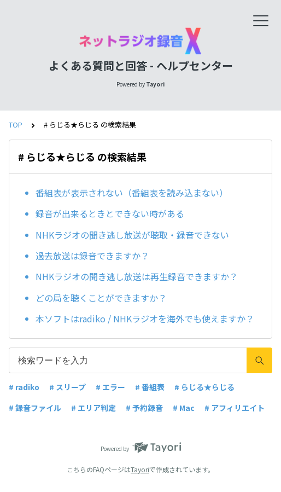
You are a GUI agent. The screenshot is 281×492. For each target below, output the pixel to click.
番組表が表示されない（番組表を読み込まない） (132, 192)
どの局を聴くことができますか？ (101, 297)
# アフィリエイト (234, 407)
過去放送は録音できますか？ (92, 255)
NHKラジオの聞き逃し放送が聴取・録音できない (132, 234)
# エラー (110, 386)
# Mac (184, 407)
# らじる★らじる (204, 386)
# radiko (24, 386)
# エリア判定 (93, 407)
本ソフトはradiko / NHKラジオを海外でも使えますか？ (145, 318)
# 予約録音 (144, 407)
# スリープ (67, 386)
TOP (15, 124)
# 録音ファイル (35, 407)
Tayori (140, 469)
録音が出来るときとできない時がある (110, 213)
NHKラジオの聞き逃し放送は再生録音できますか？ (137, 276)
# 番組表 (150, 386)
